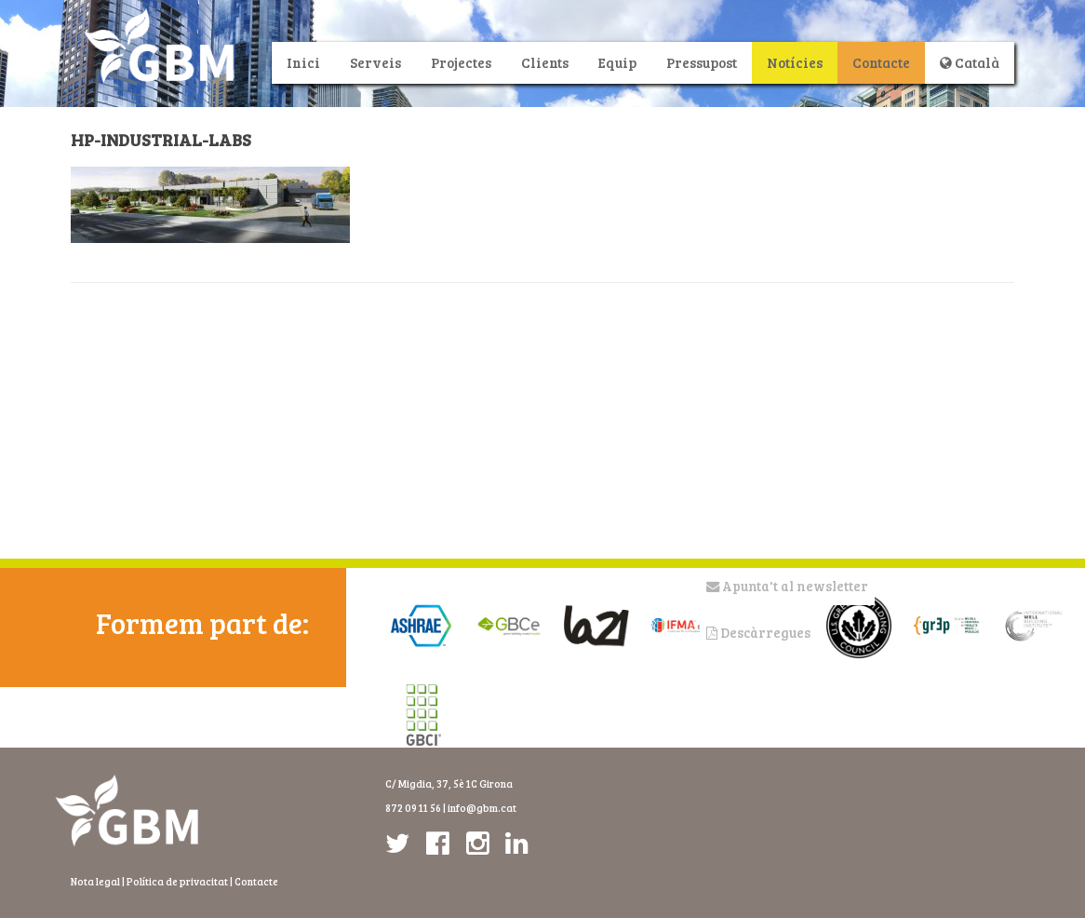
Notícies (795, 62)
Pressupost (701, 62)
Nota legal (95, 881)
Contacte (881, 62)
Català (969, 62)
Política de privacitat (177, 881)
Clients (545, 62)
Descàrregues (758, 632)
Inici (303, 62)
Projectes (461, 62)
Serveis (375, 62)
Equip (617, 62)
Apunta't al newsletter (787, 586)
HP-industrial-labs (161, 139)
